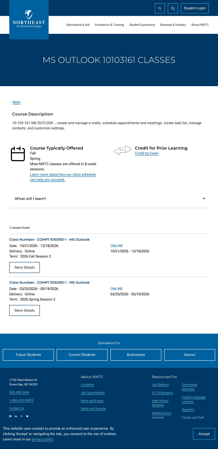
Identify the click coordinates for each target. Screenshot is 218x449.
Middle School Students (161, 415)
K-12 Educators (162, 392)
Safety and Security (93, 408)
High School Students (160, 403)
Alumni (189, 355)
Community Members (189, 387)
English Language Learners (193, 399)
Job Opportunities (93, 392)
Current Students (82, 355)
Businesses (136, 355)
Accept (204, 434)
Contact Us (16, 408)
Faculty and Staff (193, 417)
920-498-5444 (19, 392)
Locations (87, 384)
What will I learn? (30, 198)
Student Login (195, 8)
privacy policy (42, 439)
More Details (25, 267)
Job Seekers (160, 384)
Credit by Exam (146, 153)
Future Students (28, 355)
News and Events (92, 400)
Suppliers (188, 409)
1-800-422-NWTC (21, 400)
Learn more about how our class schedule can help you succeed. (63, 177)
